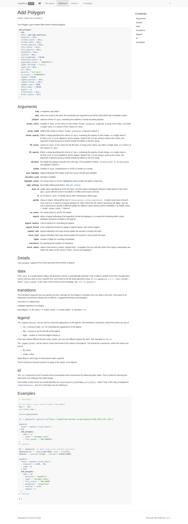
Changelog (87, 3)
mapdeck (22, 3)
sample (39, 452)
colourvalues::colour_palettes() (87, 200)
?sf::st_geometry (87, 282)
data (138, 26)
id (137, 38)
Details (139, 22)
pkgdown (161, 518)
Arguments (141, 18)
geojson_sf (42, 419)
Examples (140, 42)
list (41, 65)
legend (139, 34)
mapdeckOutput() (25, 385)
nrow (63, 452)
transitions (140, 30)
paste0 (33, 454)
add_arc (108, 339)
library (22, 414)
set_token (23, 409)
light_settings (75, 185)
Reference (62, 3)
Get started (49, 3)
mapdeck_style (36, 427)
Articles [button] (75, 3)
